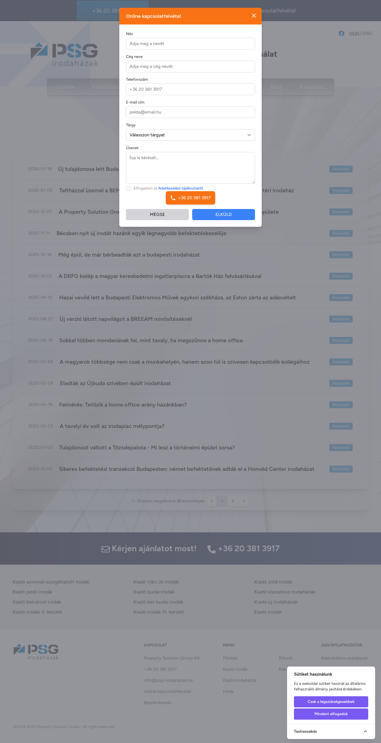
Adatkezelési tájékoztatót (181, 189)
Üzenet (132, 149)
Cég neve (134, 57)
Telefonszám (137, 80)
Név (129, 35)
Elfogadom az (168, 189)
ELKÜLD (224, 215)
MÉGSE (157, 215)
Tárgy (131, 126)
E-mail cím (135, 103)
